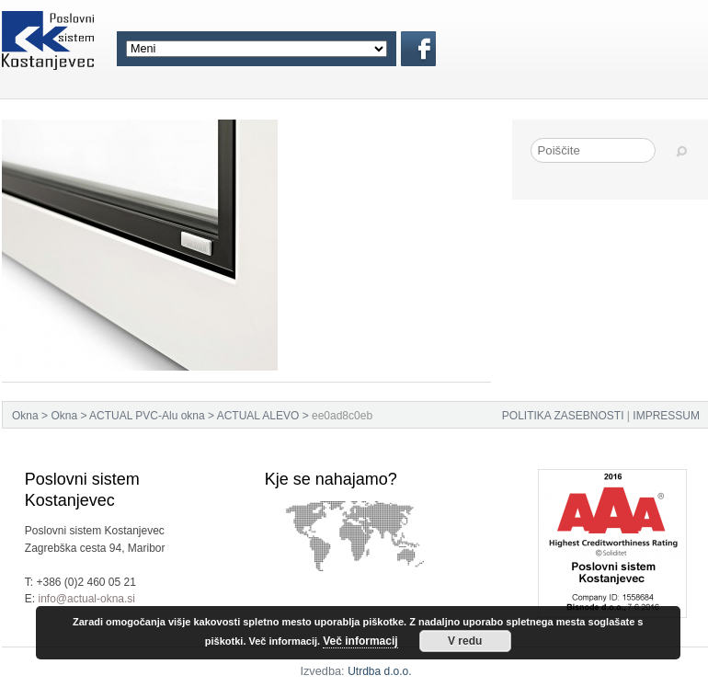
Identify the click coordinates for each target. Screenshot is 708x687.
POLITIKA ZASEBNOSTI (563, 415)
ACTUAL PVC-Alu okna (147, 415)
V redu (465, 641)
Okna (25, 415)
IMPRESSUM (666, 415)
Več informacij (360, 641)
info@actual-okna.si (86, 598)
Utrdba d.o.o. (379, 671)
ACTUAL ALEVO (258, 415)
